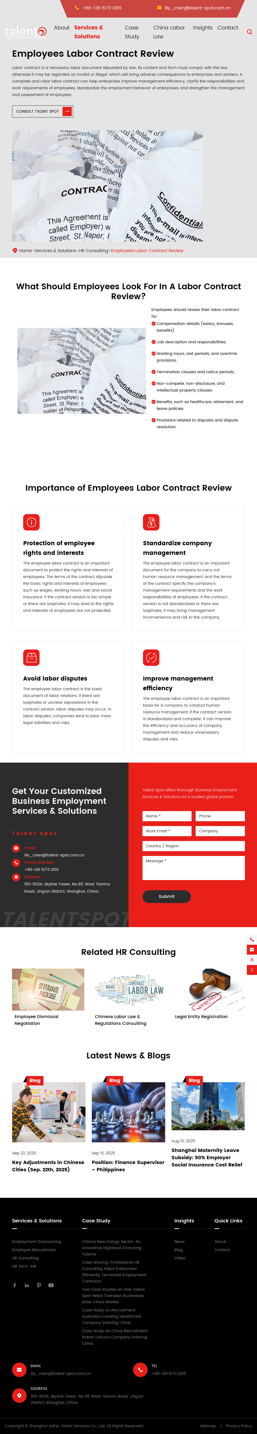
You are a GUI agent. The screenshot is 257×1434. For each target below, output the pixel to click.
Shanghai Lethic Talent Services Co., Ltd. (67, 1426)
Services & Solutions (88, 32)
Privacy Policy (239, 1426)
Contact (227, 27)
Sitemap (208, 1426)
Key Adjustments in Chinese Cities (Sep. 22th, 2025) (48, 1166)
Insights (203, 27)
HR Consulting (93, 250)
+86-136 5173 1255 (101, 8)
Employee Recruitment (34, 1250)
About (61, 27)
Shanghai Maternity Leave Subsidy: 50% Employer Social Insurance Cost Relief (206, 1158)
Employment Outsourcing (36, 1242)
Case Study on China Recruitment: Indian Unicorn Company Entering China (115, 1337)
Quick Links (228, 1221)
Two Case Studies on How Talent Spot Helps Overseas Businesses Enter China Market (113, 1295)
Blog (178, 1250)
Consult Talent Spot (44, 111)
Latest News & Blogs (128, 1056)
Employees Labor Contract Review (147, 250)
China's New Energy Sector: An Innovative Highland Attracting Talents (112, 1248)
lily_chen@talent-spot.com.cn (197, 8)
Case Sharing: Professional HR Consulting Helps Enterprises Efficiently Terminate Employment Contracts (114, 1271)
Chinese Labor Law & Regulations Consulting (120, 1020)
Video (180, 1258)
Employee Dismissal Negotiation (36, 1020)
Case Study (132, 32)
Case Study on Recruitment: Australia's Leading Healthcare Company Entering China (111, 1316)
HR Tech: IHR (24, 1266)
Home (25, 250)
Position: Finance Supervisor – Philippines (128, 1166)
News (179, 1242)
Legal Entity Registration (201, 1016)
